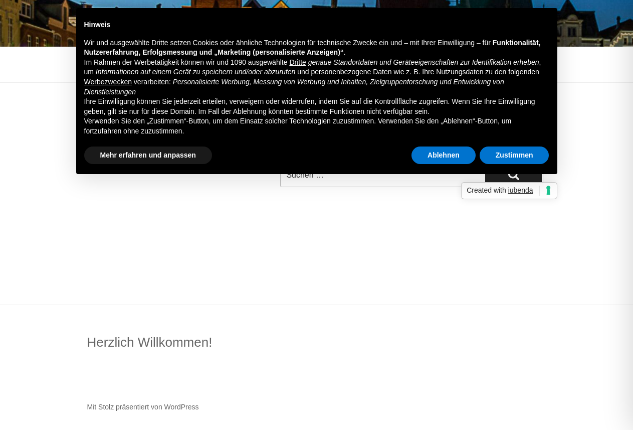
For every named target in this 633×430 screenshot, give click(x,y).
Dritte (297, 62)
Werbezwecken (108, 82)
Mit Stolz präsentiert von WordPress (143, 407)
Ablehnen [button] (444, 155)
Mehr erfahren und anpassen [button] (148, 155)
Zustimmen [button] (514, 155)
